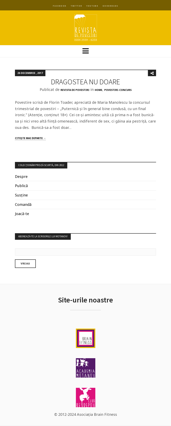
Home (98, 90)
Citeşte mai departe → (30, 138)
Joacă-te (22, 213)
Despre (21, 176)
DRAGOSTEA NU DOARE (85, 81)
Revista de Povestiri (75, 90)
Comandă (23, 204)
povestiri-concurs (118, 90)
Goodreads (110, 5)
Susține (21, 195)
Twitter (76, 5)
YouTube (92, 5)
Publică (21, 185)
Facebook (59, 5)
